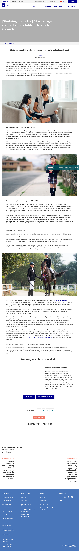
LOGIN (72, 1)
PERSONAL (5, 1)
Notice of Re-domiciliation (25, 515)
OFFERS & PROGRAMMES (45, 6)
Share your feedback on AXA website (28, 510)
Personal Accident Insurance (7, 540)
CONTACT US (52, 1)
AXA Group (24, 500)
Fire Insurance (6, 522)
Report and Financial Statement (46, 508)
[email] (52, 410)
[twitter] (44, 410)
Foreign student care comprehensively (39, 337)
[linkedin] (48, 410)
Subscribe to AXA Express (26, 505)
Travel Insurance (7, 507)
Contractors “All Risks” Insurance (7, 545)
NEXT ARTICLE (72, 459)
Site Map (42, 497)
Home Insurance (7, 515)
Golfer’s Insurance (7, 511)
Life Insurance (6, 500)
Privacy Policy (44, 504)
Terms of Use (44, 500)
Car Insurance (6, 525)
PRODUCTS (34, 6)
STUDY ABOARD (38, 417)
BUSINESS (13, 1)
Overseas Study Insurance (6, 535)
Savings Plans (6, 504)
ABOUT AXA (21, 1)
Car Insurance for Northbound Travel (8, 529)
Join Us (23, 497)
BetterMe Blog (39, 1)
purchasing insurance (61, 300)
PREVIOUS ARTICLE (8, 459)
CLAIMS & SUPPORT (58, 6)
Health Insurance (7, 497)
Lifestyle (39, 55)
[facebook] (39, 410)
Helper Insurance (7, 518)
